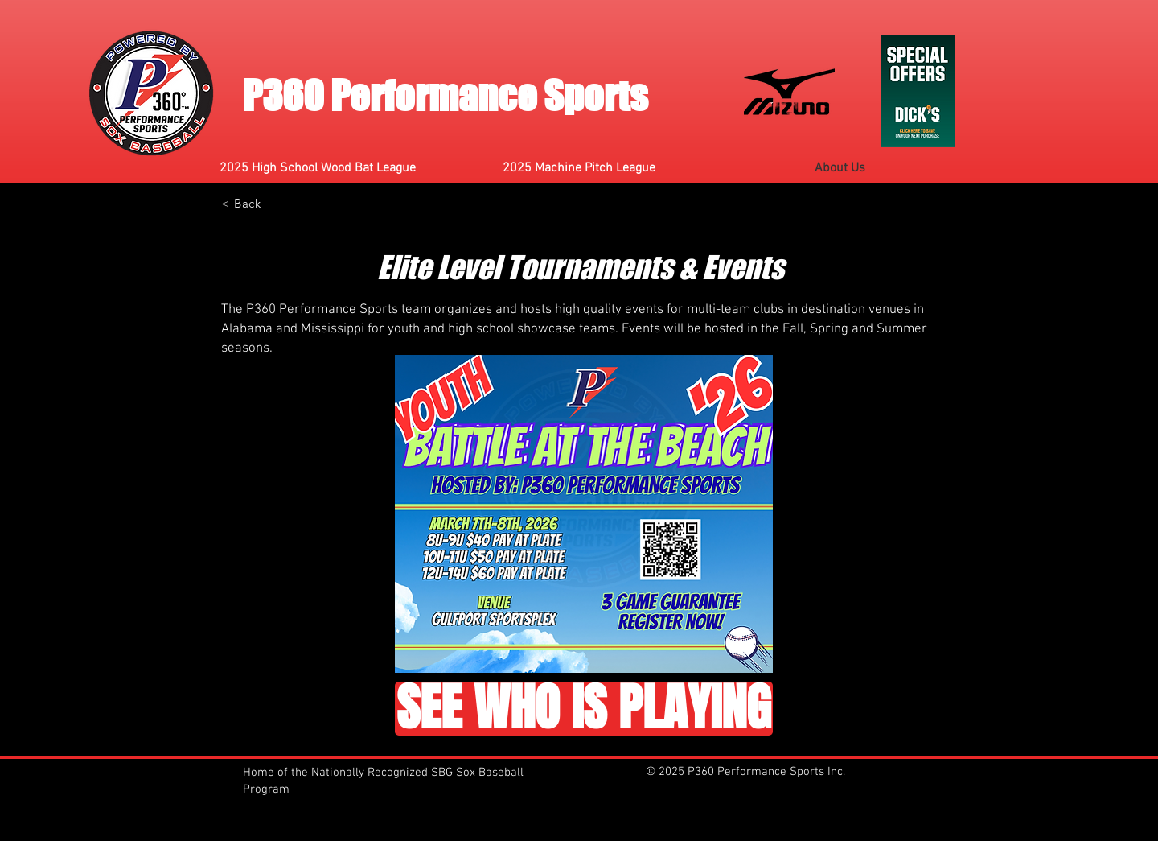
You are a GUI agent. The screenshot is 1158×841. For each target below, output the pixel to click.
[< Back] (241, 203)
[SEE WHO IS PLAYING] (584, 709)
